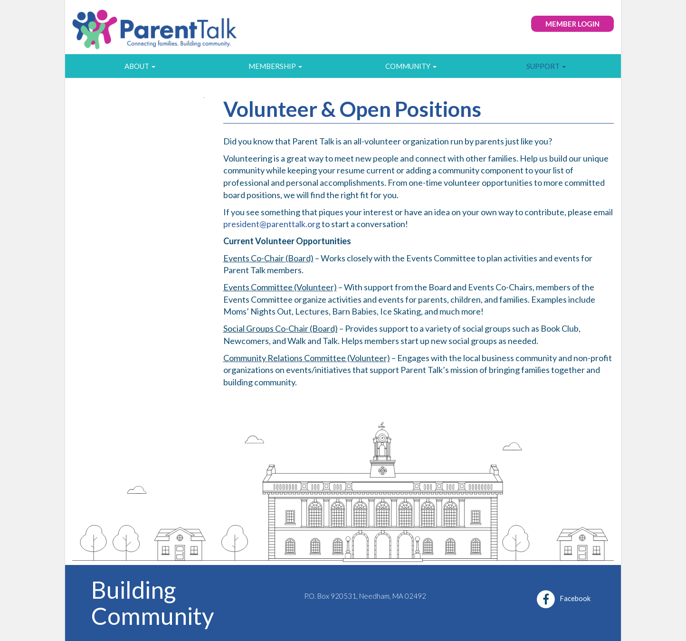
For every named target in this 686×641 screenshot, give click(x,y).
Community (411, 66)
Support (546, 66)
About (139, 66)
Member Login (572, 23)
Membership (275, 66)
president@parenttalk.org (271, 224)
